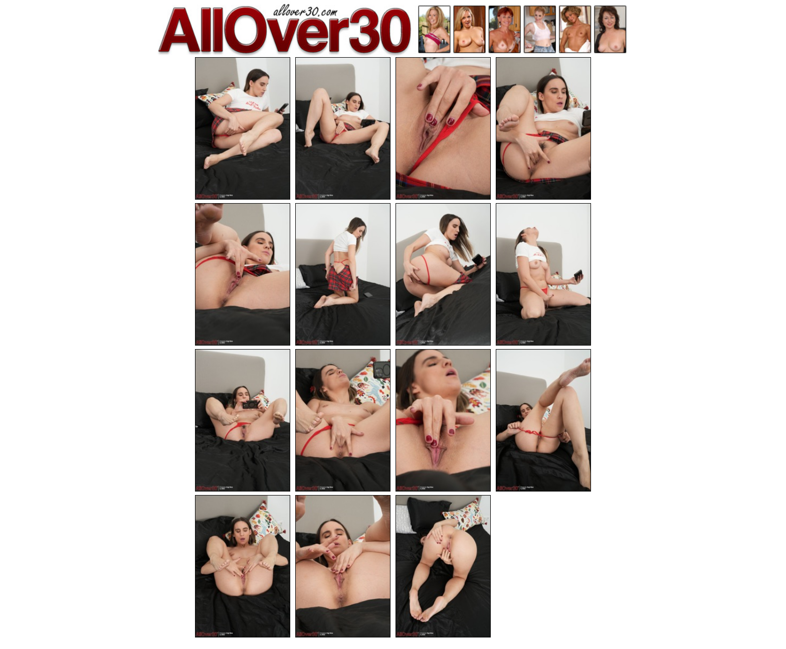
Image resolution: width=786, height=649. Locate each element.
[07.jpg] (443, 274)
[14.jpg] (342, 566)
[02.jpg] (342, 128)
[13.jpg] (242, 566)
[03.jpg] (443, 128)
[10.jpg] (342, 420)
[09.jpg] (242, 420)
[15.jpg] (443, 566)
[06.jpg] (342, 274)
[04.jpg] (543, 128)
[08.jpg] (543, 274)
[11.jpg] (443, 420)
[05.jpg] (242, 274)
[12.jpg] (543, 420)
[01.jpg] (242, 128)
